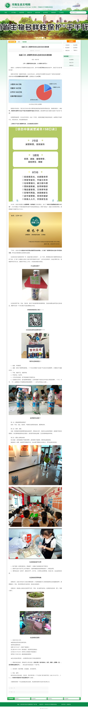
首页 (19, 41)
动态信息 (24, 41)
